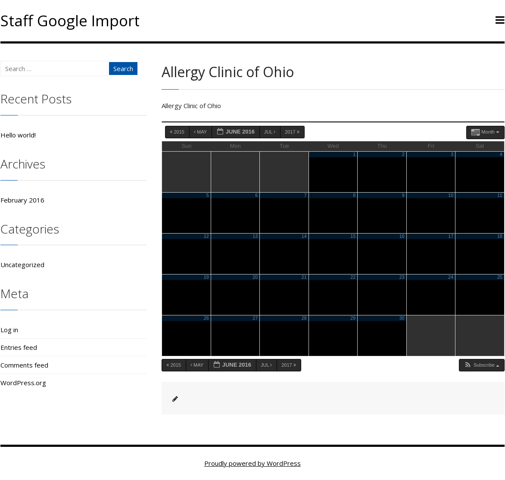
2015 (178, 131)
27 (255, 318)
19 (206, 277)
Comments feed (24, 365)
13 (255, 236)
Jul (270, 131)
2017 (293, 131)
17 (450, 236)
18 (499, 236)
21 (304, 277)
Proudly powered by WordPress (252, 463)
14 (304, 236)
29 (352, 318)
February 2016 (22, 200)
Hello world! (18, 135)
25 (499, 277)
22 (352, 277)
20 (255, 277)
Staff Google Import (70, 20)
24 (450, 277)
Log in (9, 329)
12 (206, 236)
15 (352, 236)
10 (450, 195)
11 (499, 195)
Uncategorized (22, 264)
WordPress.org (23, 382)
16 (402, 236)
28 (304, 318)
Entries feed (18, 347)
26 (206, 318)
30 (402, 318)
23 (402, 277)
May (201, 131)
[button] (481, 365)
